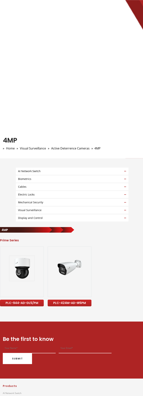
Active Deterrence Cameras (70, 148)
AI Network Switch (12, 393)
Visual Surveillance (33, 148)
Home (10, 148)
